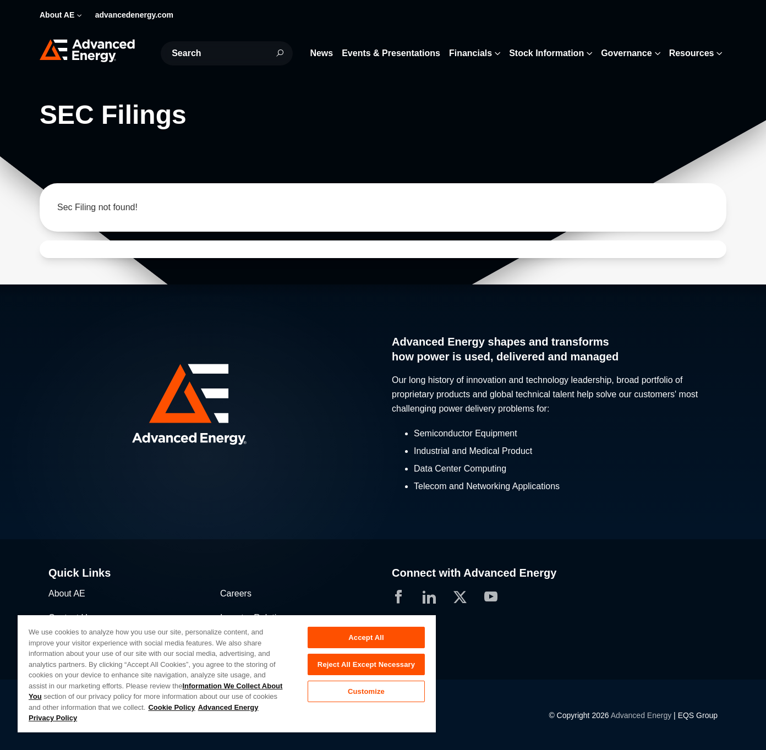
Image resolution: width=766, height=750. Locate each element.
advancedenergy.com (134, 14)
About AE (66, 593)
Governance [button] (626, 53)
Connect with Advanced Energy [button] (474, 573)
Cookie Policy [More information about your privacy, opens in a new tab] (171, 707)
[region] (227, 673)
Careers (235, 593)
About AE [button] (57, 14)
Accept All (366, 637)
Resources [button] (691, 53)
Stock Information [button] (546, 53)
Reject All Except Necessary (366, 664)
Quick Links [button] (79, 573)
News (321, 53)
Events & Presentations (391, 53)
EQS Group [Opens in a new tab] (698, 715)
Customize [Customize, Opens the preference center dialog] (366, 691)
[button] (211, 406)
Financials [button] (470, 53)
